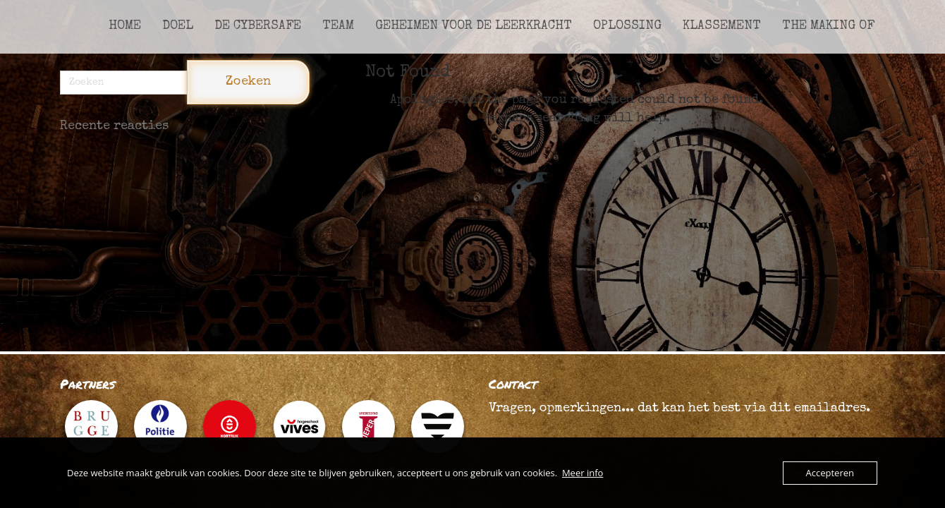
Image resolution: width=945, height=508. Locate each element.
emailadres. (832, 408)
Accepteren (830, 472)
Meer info (582, 472)
